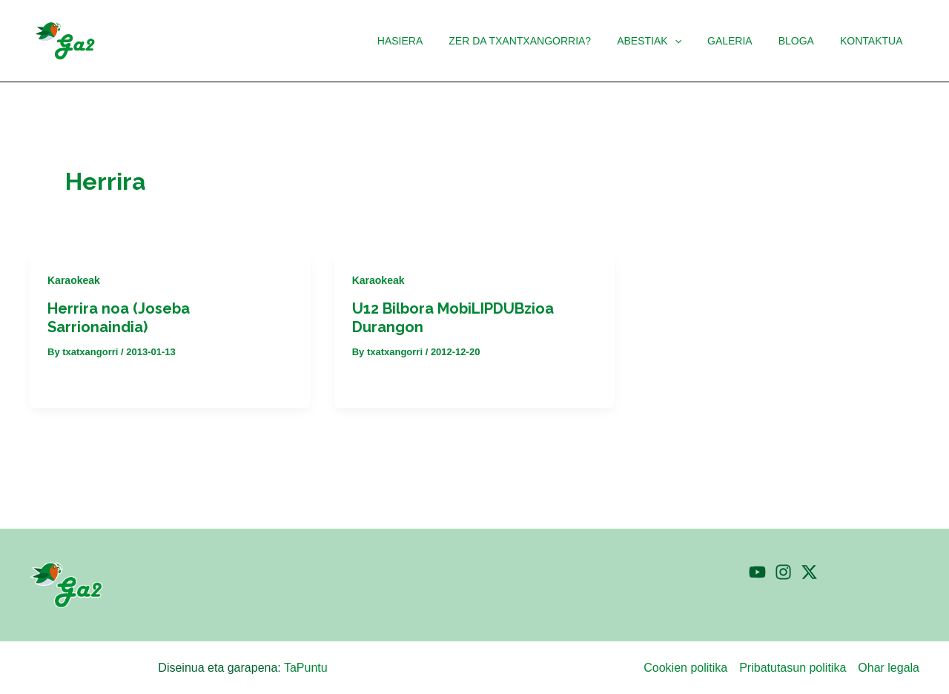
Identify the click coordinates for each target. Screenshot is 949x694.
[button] (692, 41)
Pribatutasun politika (792, 667)
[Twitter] (809, 572)
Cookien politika (685, 667)
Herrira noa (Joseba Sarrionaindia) (118, 318)
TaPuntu (306, 667)
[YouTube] (757, 572)
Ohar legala (888, 667)
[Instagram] (783, 572)
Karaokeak (73, 280)
